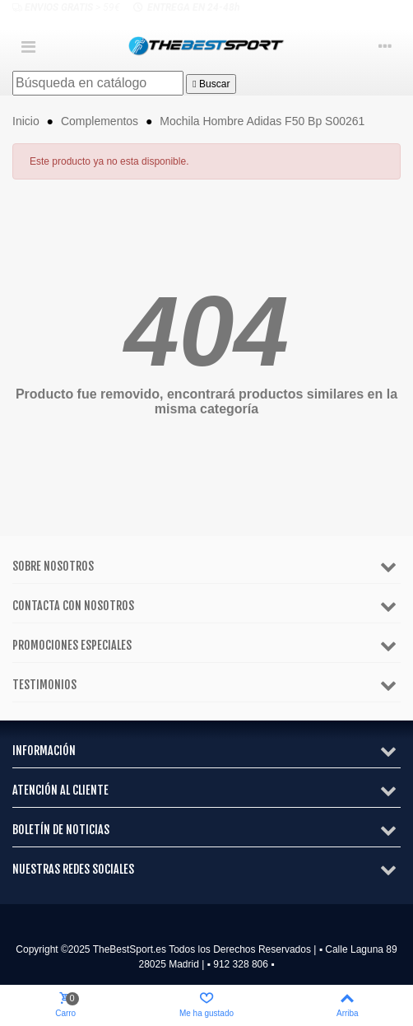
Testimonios (44, 685)
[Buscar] (97, 83)
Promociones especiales (72, 645)
